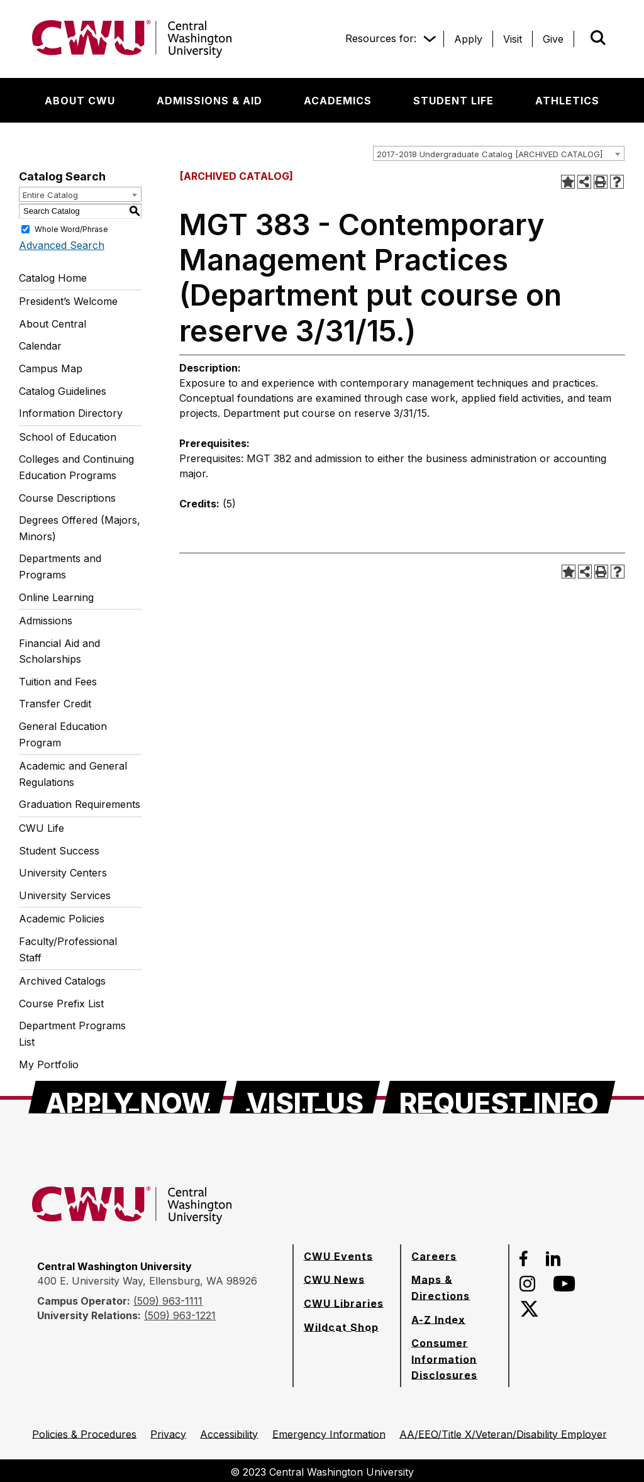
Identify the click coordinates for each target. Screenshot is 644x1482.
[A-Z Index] (438, 1320)
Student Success (59, 850)
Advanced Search (61, 245)
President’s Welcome (68, 301)
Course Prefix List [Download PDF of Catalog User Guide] (61, 1003)
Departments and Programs (60, 566)
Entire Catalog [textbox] (50, 195)
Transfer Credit (55, 703)
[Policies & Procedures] (84, 1434)
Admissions (45, 620)
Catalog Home (53, 278)
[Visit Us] (305, 1097)
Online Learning (56, 597)
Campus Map (50, 368)
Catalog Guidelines (62, 391)
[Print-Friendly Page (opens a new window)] (601, 182)
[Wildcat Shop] (341, 1327)
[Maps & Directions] (454, 1287)
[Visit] (512, 39)
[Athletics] (567, 100)
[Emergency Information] (329, 1434)
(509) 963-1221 (180, 1315)
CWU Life (41, 828)
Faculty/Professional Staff (68, 949)
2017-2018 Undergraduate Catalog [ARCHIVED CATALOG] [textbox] (489, 154)
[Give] (553, 39)
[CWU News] (334, 1279)
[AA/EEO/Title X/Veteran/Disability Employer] (503, 1434)
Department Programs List (72, 1033)
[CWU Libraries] (344, 1303)
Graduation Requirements (79, 804)
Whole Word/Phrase (71, 228)
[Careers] (434, 1256)
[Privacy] (168, 1434)
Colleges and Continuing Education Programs (76, 467)
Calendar (40, 346)
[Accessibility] (229, 1434)
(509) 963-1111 (168, 1301)
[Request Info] (499, 1097)
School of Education (67, 437)
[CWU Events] (338, 1256)
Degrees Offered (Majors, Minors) (79, 528)
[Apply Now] (127, 1097)
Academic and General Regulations (73, 774)
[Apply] (468, 39)
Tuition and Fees (58, 681)
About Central (52, 324)
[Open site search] (598, 38)
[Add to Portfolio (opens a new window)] (568, 182)
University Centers (63, 872)
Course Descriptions (67, 498)
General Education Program (63, 734)
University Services (65, 895)
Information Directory (71, 413)
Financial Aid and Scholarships (59, 651)
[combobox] (499, 153)
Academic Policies (61, 918)
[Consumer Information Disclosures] (454, 1359)
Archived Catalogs (62, 981)
